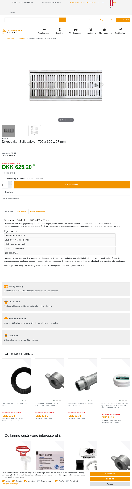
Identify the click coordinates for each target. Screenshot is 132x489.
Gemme (110, 484)
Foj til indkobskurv (96, 180)
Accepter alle (110, 474)
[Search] (62, 15)
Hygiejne (59, 28)
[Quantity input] (5, 180)
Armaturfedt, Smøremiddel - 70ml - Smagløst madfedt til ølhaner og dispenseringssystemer (114, 400)
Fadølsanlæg (44, 28)
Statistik (19, 481)
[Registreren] (102, 15)
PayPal (61, 481)
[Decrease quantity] (10, 182)
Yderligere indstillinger (10, 484)
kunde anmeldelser (38, 206)
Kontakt (109, 2)
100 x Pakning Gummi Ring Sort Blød (14, 399)
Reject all (110, 479)
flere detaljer (22, 206)
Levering (17, 193)
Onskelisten (8, 187)
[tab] (8, 206)
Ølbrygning (104, 28)
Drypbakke (22, 33)
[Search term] (32, 15)
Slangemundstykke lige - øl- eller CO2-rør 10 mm (80, 399)
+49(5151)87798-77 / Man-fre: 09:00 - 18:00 (84, 2)
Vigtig (8, 481)
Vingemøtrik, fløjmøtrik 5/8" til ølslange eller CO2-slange (46, 399)
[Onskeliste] (112, 15)
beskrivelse (8, 206)
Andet (90, 28)
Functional (74, 481)
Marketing (31, 481)
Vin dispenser (75, 28)
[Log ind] (90, 15)
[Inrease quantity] (10, 178)
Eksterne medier (47, 481)
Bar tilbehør (120, 28)
